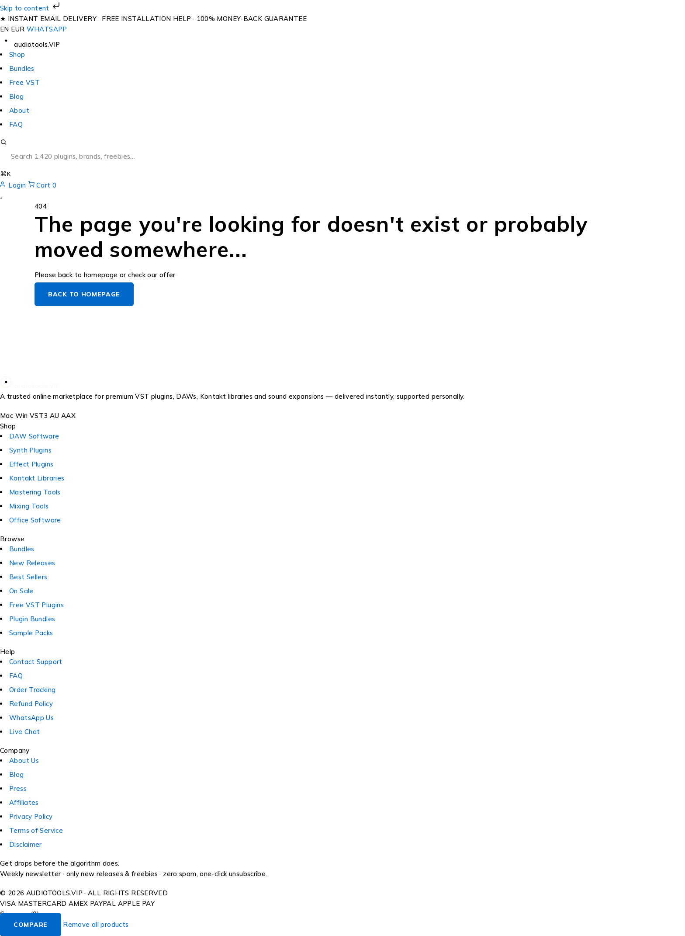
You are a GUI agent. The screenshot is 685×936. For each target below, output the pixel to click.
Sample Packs (31, 632)
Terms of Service (36, 830)
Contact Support (35, 661)
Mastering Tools (35, 491)
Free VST (24, 82)
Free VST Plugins (36, 604)
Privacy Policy (30, 816)
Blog (16, 96)
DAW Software (34, 435)
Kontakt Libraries (36, 477)
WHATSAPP (47, 29)
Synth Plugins (30, 449)
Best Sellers (28, 576)
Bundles (22, 68)
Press (18, 788)
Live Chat (24, 731)
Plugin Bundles (32, 618)
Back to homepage (84, 294)
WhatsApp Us (31, 717)
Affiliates (24, 802)
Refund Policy (31, 703)
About (19, 110)
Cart (42, 185)
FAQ (16, 124)
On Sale (21, 590)
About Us (24, 760)
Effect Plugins (31, 463)
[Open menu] (1, 197)
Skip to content (31, 8)
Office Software (35, 519)
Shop (17, 54)
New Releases (32, 562)
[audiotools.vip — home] (30, 44)
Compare (31, 924)
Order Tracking (32, 689)
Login (14, 185)
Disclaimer (25, 844)
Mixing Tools (29, 505)
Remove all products (95, 924)
